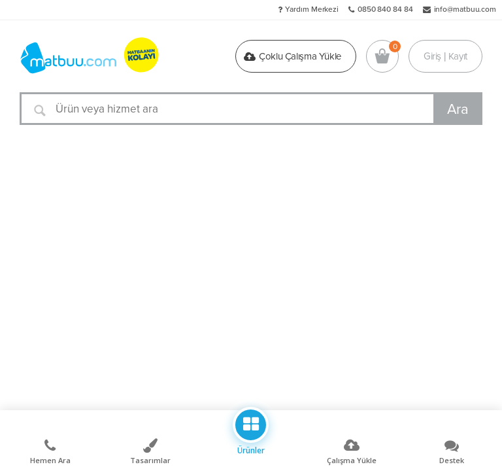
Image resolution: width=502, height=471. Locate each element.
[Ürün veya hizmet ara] (251, 108)
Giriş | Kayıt (445, 56)
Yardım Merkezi (312, 9)
